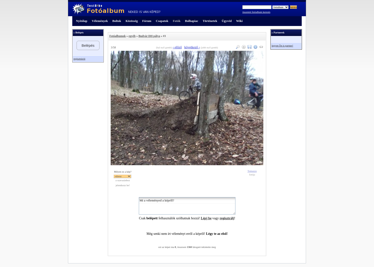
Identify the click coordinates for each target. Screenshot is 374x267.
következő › (192, 47)
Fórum (146, 21)
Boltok (116, 21)
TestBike (116, 9)
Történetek (210, 21)
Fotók (176, 21)
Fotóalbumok (117, 36)
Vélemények (100, 21)
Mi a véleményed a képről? (187, 206)
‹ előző (177, 47)
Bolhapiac (191, 21)
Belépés (88, 45)
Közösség (132, 21)
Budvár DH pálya (149, 36)
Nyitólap (81, 21)
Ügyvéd (227, 21)
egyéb (132, 36)
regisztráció (79, 58)
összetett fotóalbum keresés (256, 12)
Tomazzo (252, 171)
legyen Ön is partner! (282, 45)
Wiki (239, 21)
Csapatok (162, 21)
